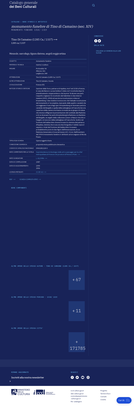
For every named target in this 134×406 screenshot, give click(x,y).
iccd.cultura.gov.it (77, 391)
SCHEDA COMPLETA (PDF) (29, 179)
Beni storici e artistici (35, 22)
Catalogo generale (23, 4)
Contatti (103, 397)
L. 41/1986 (40, 158)
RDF (10, 179)
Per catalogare (76, 402)
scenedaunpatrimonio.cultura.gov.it (79, 397)
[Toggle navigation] (93, 5)
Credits (103, 400)
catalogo (15, 22)
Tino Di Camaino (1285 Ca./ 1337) (32, 39)
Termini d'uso (105, 394)
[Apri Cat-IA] (124, 400)
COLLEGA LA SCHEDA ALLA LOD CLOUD (108, 52)
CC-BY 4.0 (39, 172)
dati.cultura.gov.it (77, 394)
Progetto (103, 391)
